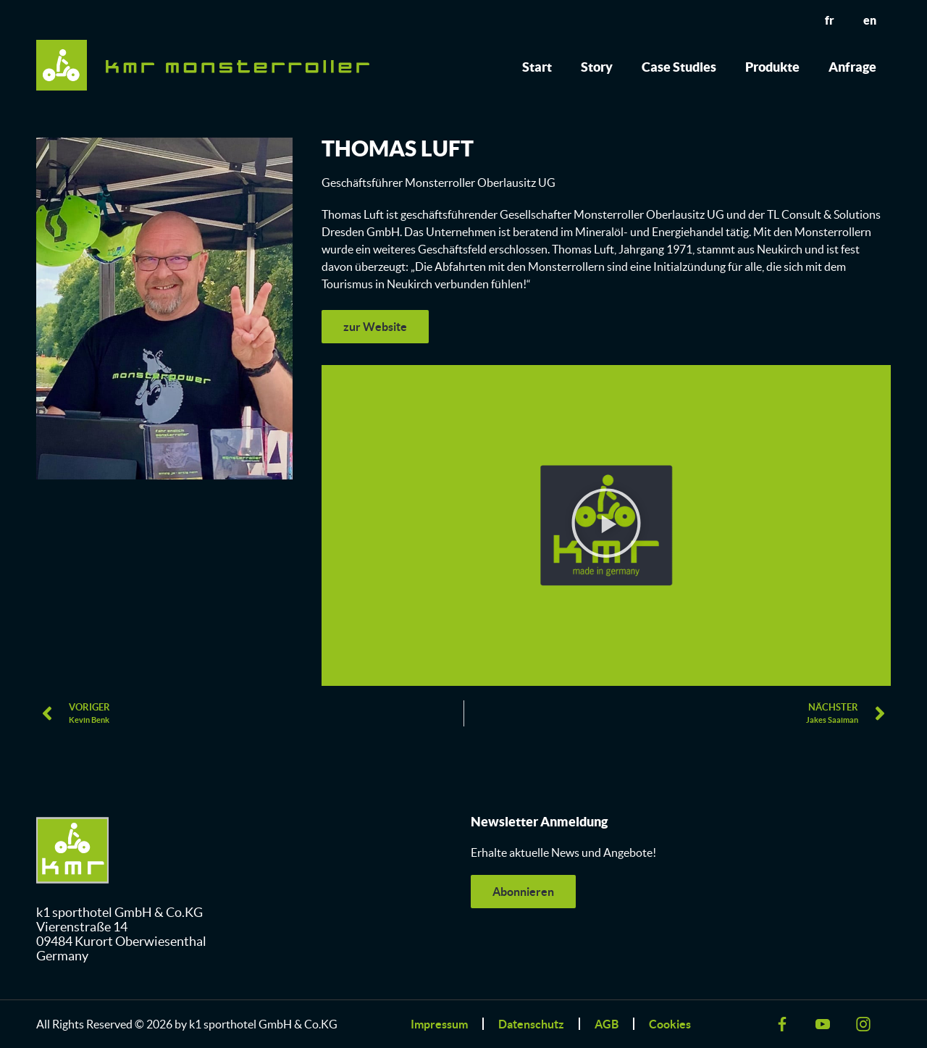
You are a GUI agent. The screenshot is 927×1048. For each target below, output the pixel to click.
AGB (606, 1024)
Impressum (439, 1024)
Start (537, 67)
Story (597, 67)
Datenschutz (531, 1024)
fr (829, 20)
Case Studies (679, 67)
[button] (606, 525)
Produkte (772, 67)
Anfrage (852, 67)
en (869, 20)
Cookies (670, 1024)
